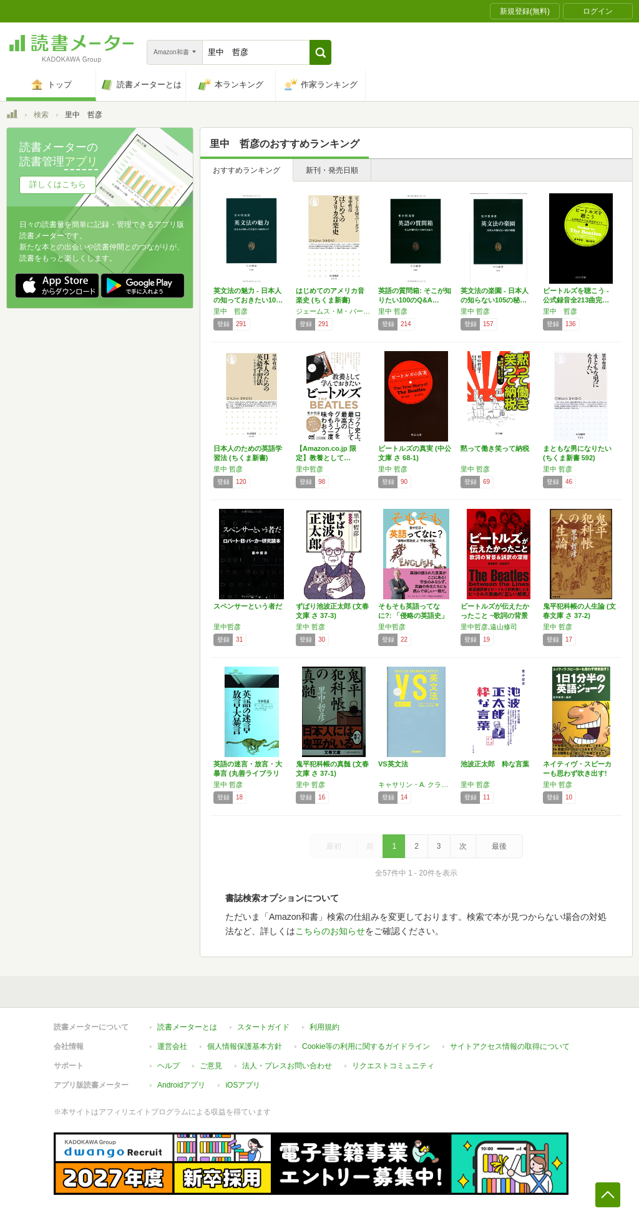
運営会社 (172, 1046)
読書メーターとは (187, 1027)
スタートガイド (263, 1027)
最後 (499, 846)
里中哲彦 (309, 469)
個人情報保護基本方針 (244, 1046)
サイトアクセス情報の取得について (510, 1046)
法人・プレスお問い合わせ (287, 1065)
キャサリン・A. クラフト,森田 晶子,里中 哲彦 (416, 784)
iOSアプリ (242, 1085)
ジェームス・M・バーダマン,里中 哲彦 (334, 311)
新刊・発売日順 (332, 170)
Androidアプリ (181, 1085)
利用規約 (324, 1027)
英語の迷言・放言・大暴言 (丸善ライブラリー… (247, 773)
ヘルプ (168, 1065)
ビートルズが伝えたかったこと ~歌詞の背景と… (495, 615)
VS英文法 (393, 764)
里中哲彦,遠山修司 (489, 626)
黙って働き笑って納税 (495, 448)
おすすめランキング (246, 170)
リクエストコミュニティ (393, 1065)
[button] (320, 52)
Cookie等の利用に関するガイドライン (366, 1046)
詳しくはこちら (57, 184)
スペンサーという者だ (247, 606)
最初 (333, 846)
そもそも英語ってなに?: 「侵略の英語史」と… (413, 615)
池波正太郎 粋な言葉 (495, 764)
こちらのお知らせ (330, 931)
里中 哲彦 (230, 311)
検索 (41, 114)
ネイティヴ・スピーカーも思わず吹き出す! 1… (577, 773)
